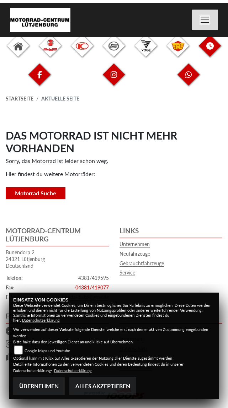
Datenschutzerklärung (41, 320)
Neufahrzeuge (135, 254)
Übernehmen (39, 385)
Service (127, 273)
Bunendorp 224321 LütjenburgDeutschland (25, 258)
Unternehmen (135, 244)
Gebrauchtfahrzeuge (142, 263)
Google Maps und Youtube (47, 350)
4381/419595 (93, 278)
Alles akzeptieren (102, 385)
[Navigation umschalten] (205, 20)
